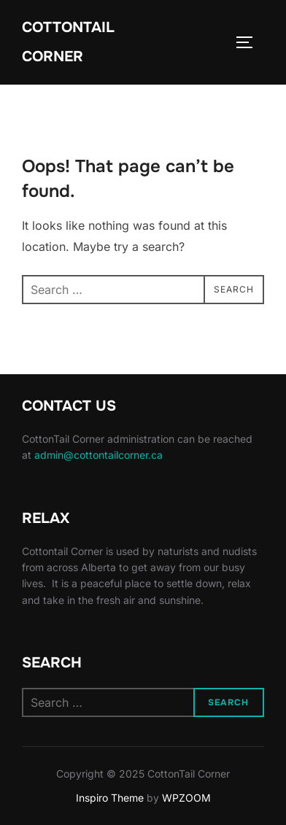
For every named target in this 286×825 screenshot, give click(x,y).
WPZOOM (186, 797)
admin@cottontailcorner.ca (98, 455)
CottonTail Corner (68, 42)
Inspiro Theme (110, 797)
